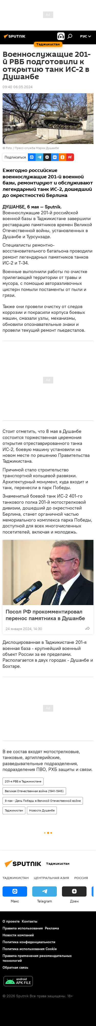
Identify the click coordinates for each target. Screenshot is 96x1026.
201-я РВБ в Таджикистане (23, 781)
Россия (81, 877)
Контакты (29, 921)
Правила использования (23, 928)
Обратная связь (15, 967)
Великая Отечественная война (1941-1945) (34, 791)
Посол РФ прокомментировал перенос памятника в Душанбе (45, 614)
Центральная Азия (51, 877)
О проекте (11, 921)
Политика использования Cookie (30, 949)
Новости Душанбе (42, 810)
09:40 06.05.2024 (18, 87)
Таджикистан (14, 810)
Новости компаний (18, 935)
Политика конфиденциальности (29, 942)
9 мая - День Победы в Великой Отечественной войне (43, 801)
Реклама (52, 928)
